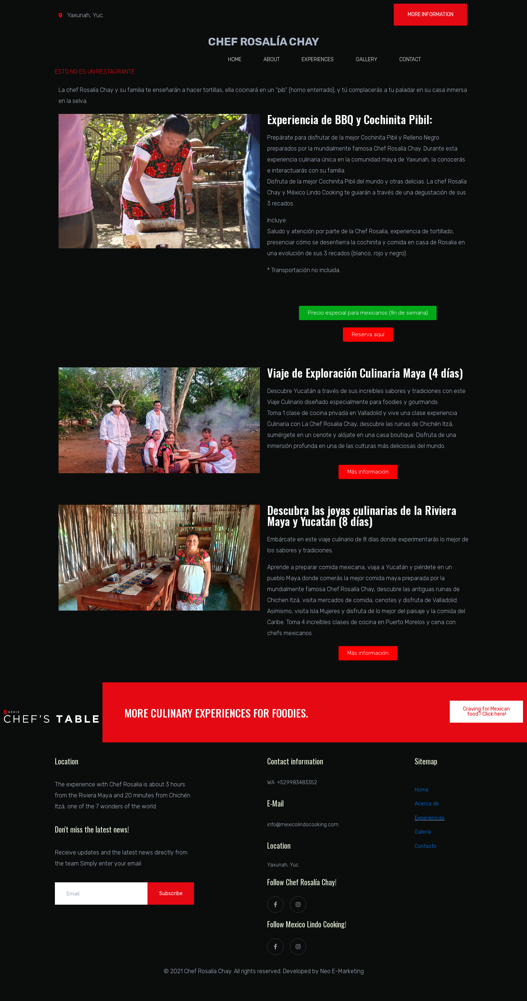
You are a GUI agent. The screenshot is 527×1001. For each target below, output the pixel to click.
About (272, 59)
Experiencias (430, 818)
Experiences (318, 59)
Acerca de (427, 804)
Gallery (366, 59)
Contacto (425, 846)
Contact (410, 59)
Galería (423, 832)
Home (235, 59)
